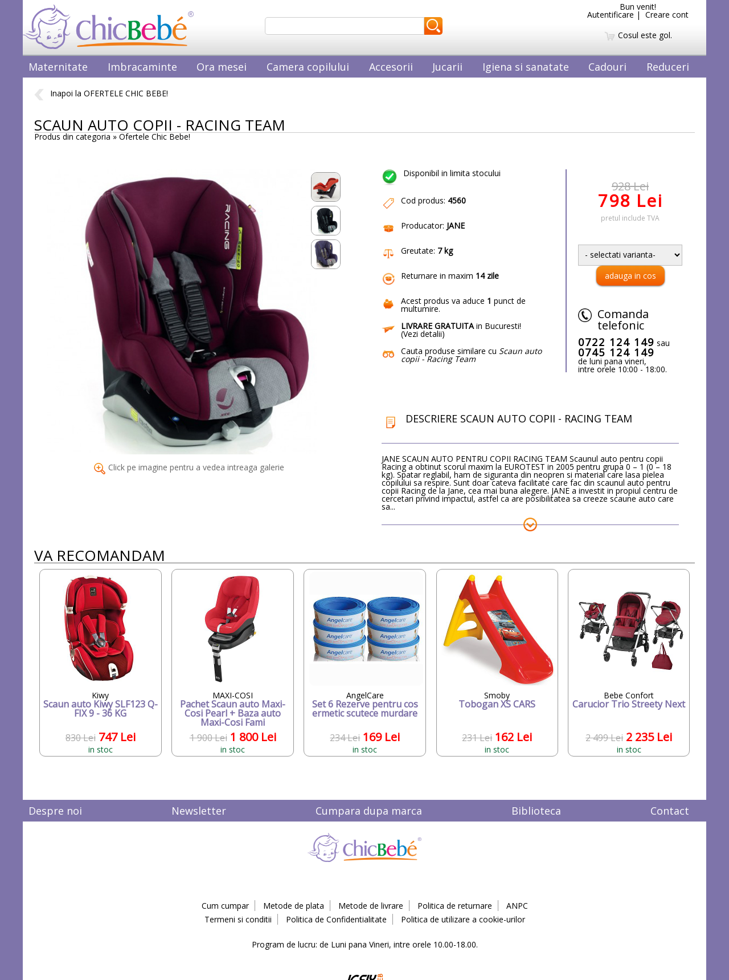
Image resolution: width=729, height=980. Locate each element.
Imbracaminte (142, 67)
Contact (669, 811)
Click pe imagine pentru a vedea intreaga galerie (189, 467)
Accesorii (391, 67)
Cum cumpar (225, 905)
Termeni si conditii (238, 919)
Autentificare (610, 14)
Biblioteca (536, 811)
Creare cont (667, 14)
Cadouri (607, 67)
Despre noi (55, 811)
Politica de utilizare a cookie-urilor (463, 919)
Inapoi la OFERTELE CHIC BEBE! (101, 93)
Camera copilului (308, 67)
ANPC (517, 905)
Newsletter (198, 811)
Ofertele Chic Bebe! (154, 136)
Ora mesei (221, 67)
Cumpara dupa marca (369, 811)
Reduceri (667, 67)
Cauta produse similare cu (471, 354)
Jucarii (447, 67)
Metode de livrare (370, 905)
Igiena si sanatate (525, 67)
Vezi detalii (422, 333)
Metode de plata (293, 905)
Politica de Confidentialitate (336, 919)
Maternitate (58, 67)
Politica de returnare (454, 905)
